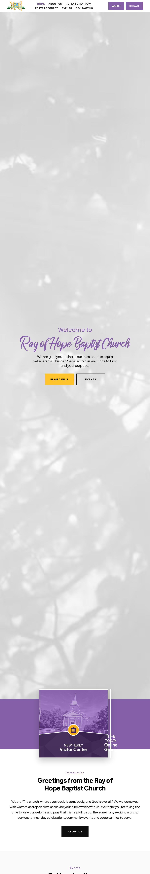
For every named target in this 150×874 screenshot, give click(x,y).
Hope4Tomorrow (78, 3)
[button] (55, 4)
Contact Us (84, 8)
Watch (116, 5)
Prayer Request (46, 8)
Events (67, 8)
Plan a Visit (59, 379)
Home (41, 3)
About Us (75, 831)
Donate (134, 5)
